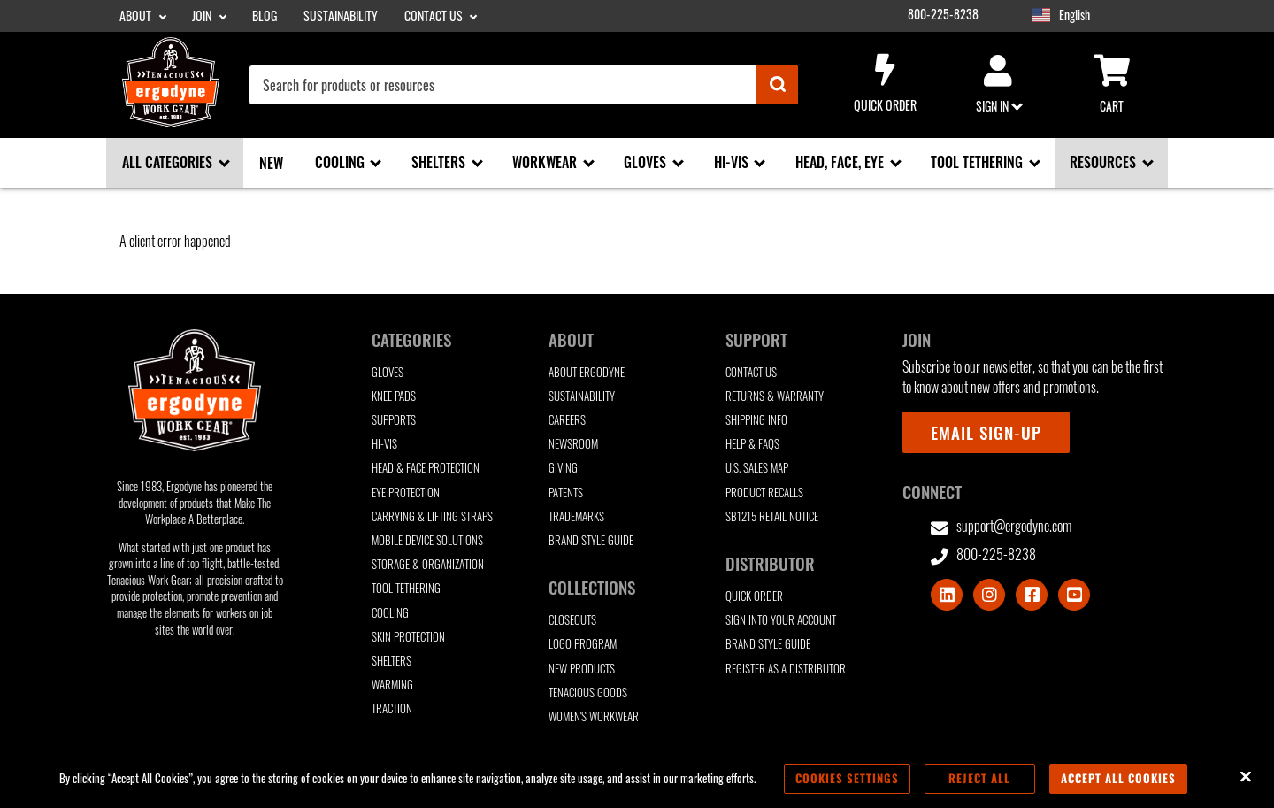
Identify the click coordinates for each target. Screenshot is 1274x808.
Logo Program (583, 643)
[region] (637, 779)
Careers (567, 420)
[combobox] (524, 85)
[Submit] (777, 84)
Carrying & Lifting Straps (432, 516)
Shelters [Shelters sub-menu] (440, 162)
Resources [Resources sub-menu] (1105, 162)
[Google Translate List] (1112, 15)
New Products (582, 668)
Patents (566, 492)
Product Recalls (764, 492)
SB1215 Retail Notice (771, 516)
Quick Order (884, 84)
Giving (563, 467)
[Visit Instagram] (989, 595)
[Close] (1245, 777)
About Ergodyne (587, 372)
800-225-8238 (943, 14)
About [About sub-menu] (136, 16)
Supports (394, 420)
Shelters (391, 660)
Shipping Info (756, 420)
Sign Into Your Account (780, 620)
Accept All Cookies (1118, 778)
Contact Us (751, 372)
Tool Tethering (406, 588)
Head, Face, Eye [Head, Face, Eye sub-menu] (841, 162)
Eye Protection (406, 492)
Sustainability (340, 16)
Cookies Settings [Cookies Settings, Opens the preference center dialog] (847, 778)
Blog (264, 16)
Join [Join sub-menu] (203, 16)
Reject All (979, 778)
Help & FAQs (752, 443)
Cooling (390, 612)
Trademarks (576, 516)
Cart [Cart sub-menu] (1111, 85)
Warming (392, 684)
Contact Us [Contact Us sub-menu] (434, 16)
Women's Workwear (594, 716)
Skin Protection (408, 636)
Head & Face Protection (426, 467)
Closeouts (572, 620)
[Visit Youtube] (1074, 595)
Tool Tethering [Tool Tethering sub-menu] (978, 162)
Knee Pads (394, 396)
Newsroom (573, 443)
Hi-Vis (384, 443)
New (271, 162)
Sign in (998, 85)
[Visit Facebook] (1032, 595)
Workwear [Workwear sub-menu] (546, 162)
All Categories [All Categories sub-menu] (169, 162)
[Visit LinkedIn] (947, 595)
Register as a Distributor (785, 668)
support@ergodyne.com (1001, 526)
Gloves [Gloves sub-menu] (647, 162)
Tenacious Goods (588, 692)
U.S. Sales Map (756, 467)
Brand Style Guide (591, 540)
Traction (392, 708)
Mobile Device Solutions (427, 540)
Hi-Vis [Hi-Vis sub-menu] (733, 162)
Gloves (387, 372)
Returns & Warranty (774, 396)
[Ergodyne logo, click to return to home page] (170, 121)
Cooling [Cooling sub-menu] (341, 162)
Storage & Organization (428, 564)
